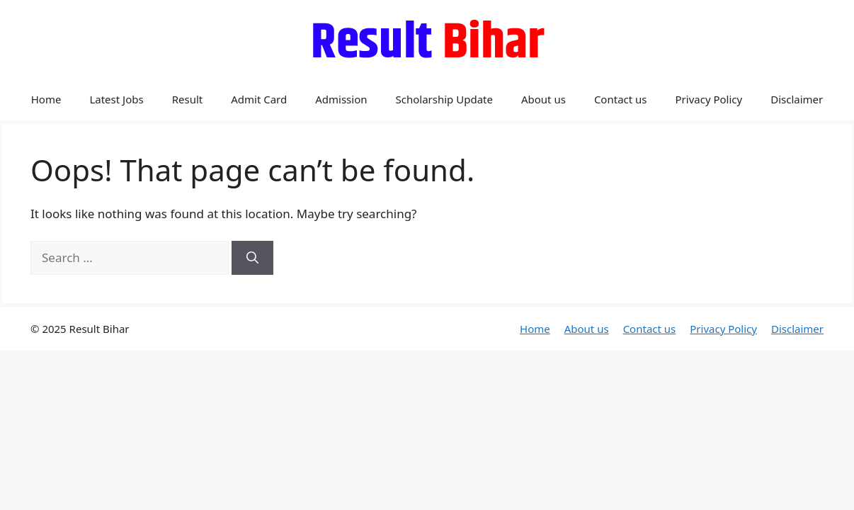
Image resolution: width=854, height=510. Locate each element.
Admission (341, 99)
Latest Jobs (116, 99)
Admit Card (259, 99)
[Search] (252, 258)
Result (187, 99)
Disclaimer (796, 99)
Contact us (620, 99)
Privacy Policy (709, 99)
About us (543, 99)
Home (46, 99)
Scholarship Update (444, 99)
